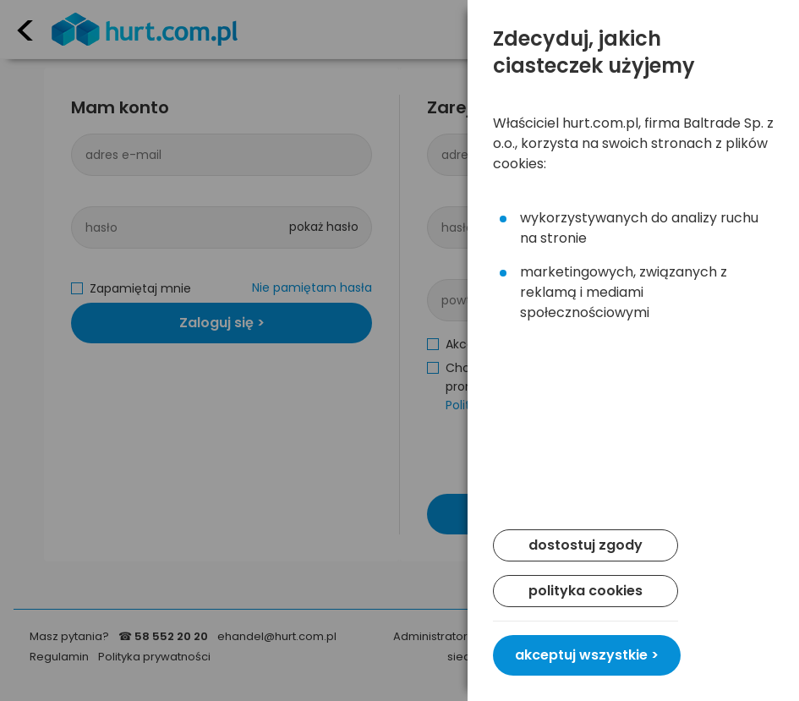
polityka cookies (585, 590)
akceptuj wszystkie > (587, 655)
